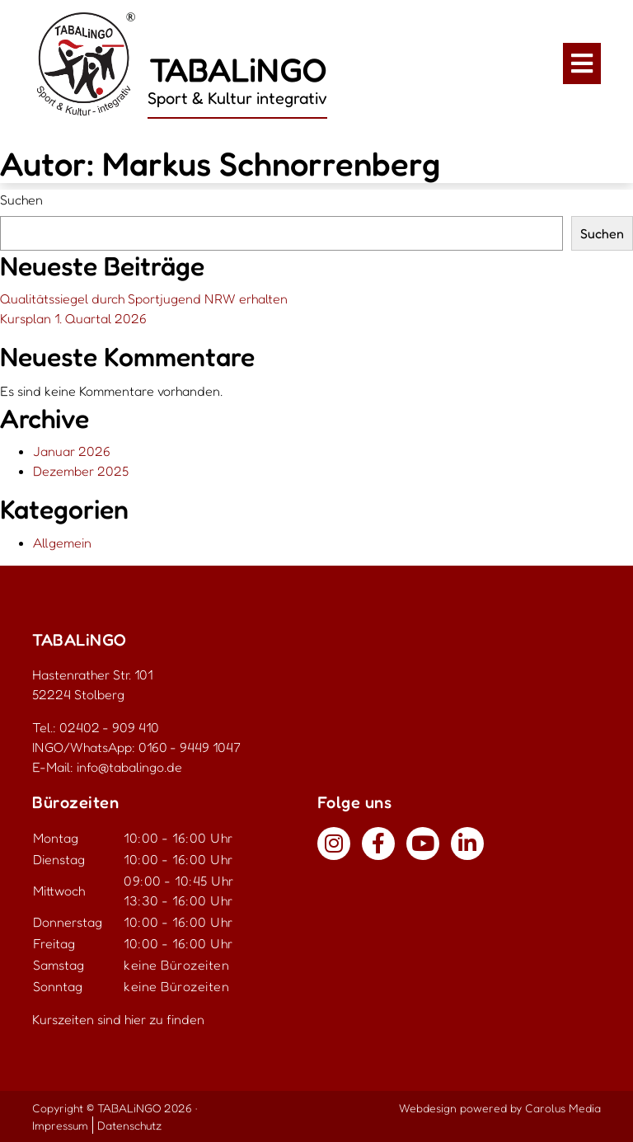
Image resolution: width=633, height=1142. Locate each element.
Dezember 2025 (81, 471)
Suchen (21, 199)
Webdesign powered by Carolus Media (500, 1108)
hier (135, 1019)
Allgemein (62, 542)
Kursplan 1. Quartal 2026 (73, 318)
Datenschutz (129, 1125)
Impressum (60, 1125)
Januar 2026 (71, 451)
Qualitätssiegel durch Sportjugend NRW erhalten (144, 298)
